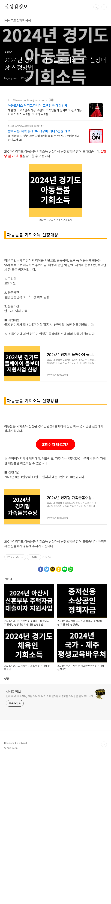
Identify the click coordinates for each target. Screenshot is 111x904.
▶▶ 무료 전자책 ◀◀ (17, 20)
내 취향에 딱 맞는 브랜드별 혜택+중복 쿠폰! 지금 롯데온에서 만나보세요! (44, 137)
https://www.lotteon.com (23, 125)
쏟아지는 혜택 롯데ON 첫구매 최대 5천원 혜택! (40, 131)
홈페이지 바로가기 (56, 543)
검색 (96, 7)
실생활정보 (16, 7)
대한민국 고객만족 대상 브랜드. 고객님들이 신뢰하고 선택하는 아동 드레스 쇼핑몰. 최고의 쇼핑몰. (45, 112)
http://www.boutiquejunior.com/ (27, 100)
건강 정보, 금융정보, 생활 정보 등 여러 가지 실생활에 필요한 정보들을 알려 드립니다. (50, 795)
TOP (104, 843)
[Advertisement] (55, 273)
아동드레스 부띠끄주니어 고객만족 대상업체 (38, 105)
